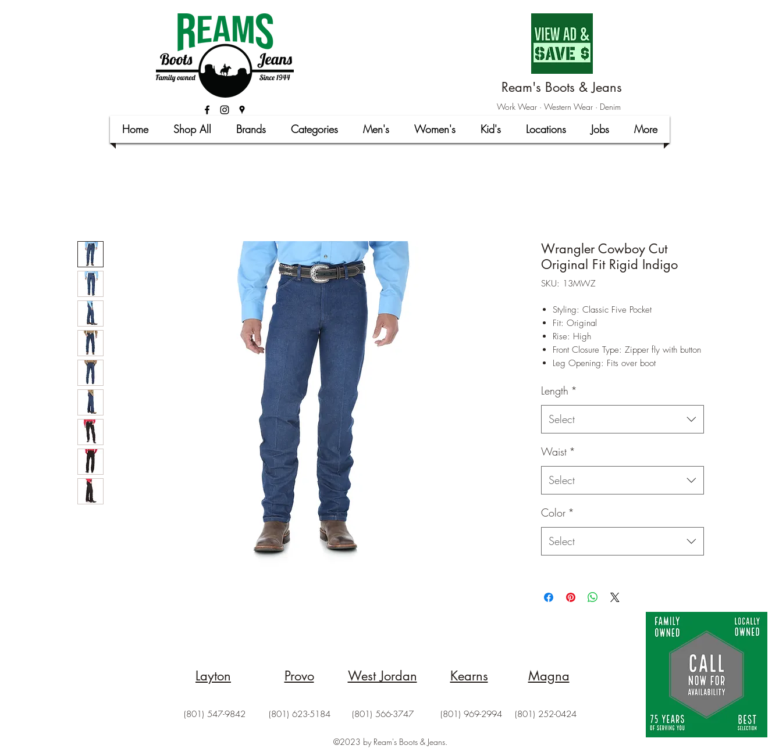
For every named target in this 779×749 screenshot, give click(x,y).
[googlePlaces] (242, 110)
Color (557, 512)
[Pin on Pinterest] (571, 597)
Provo (299, 676)
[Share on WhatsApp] (593, 597)
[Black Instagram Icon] (224, 110)
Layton (213, 676)
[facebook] (207, 110)
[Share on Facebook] (549, 597)
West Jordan (382, 676)
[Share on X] (615, 597)
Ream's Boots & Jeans (561, 87)
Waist (558, 451)
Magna (549, 676)
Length (559, 390)
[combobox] (622, 419)
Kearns (469, 676)
